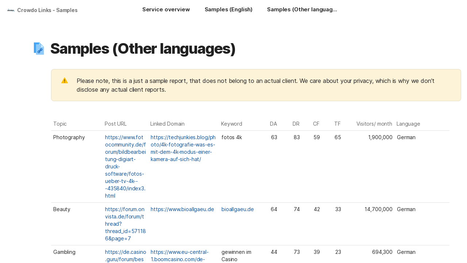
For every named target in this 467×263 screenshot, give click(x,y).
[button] (39, 48)
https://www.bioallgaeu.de (182, 209)
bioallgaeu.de (237, 209)
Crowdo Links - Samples (47, 10)
